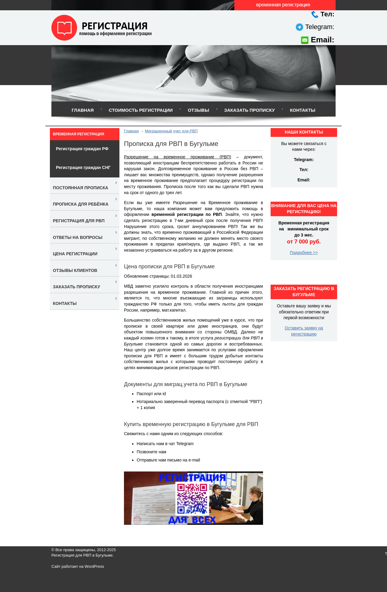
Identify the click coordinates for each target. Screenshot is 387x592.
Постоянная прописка (80, 187)
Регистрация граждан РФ (82, 148)
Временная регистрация (78, 134)
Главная (83, 110)
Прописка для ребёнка (81, 204)
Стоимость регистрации (141, 110)
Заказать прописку (249, 110)
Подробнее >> (304, 252)
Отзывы (198, 110)
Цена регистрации (75, 253)
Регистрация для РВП (79, 220)
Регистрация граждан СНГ (83, 167)
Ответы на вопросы (77, 237)
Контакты (302, 110)
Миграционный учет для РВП (171, 131)
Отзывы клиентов (75, 270)
